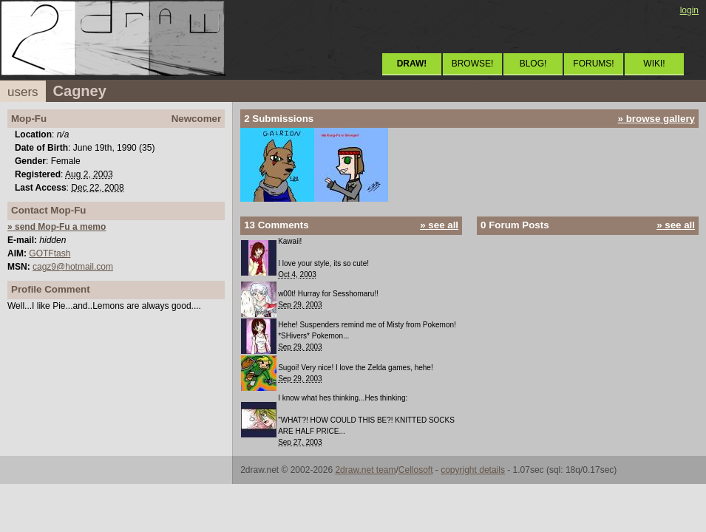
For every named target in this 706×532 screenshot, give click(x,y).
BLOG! (533, 63)
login (689, 10)
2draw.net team (365, 470)
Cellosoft (415, 470)
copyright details (473, 470)
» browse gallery (656, 118)
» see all (439, 225)
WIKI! (654, 63)
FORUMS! (593, 63)
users (22, 92)
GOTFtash (49, 253)
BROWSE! (473, 63)
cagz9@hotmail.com (73, 267)
